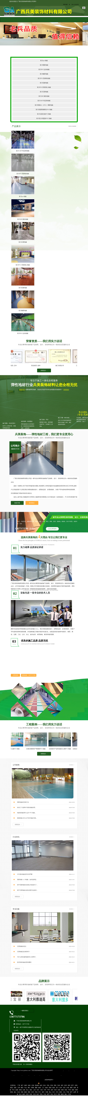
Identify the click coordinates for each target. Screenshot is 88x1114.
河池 (51, 1085)
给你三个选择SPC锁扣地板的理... (26, 807)
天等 (45, 1090)
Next (82, 35)
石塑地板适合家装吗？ (23, 951)
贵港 (55, 1085)
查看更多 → (44, 370)
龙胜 (74, 1087)
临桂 (53, 1087)
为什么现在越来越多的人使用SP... (26, 957)
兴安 (64, 1087)
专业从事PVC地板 (58, 1070)
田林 (22, 1092)
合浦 (24, 1090)
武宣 (27, 1094)
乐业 (18, 1092)
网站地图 (65, 4)
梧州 (69, 1085)
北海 (32, 1085)
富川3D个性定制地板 (44, 100)
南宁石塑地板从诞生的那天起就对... (27, 890)
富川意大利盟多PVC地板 (44, 118)
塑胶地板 (66, 1070)
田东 (66, 1090)
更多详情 (17, 503)
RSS (69, 4)
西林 (29, 1092)
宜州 (32, 1092)
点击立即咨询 (52, 529)
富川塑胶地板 (44, 65)
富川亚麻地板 (44, 83)
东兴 (38, 1090)
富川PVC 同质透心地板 (23, 265)
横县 (11, 1087)
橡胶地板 (71, 1070)
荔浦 (17, 1090)
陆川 (38, 1094)
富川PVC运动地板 (44, 69)
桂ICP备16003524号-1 (31, 1083)
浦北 (31, 1090)
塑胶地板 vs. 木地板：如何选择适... (27, 879)
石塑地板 (37, 1075)
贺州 (65, 1085)
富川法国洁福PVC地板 (44, 114)
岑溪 (69, 1094)
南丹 (43, 1092)
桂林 (29, 1085)
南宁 (22, 1085)
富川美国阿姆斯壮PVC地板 (44, 109)
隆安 (22, 1087)
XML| (72, 4)
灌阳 (71, 1087)
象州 (24, 1094)
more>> (71, 765)
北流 (34, 1094)
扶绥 (59, 1090)
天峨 (46, 1092)
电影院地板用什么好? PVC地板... (26, 812)
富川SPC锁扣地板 (44, 96)
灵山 (27, 1090)
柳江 (29, 1087)
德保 (73, 1090)
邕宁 (72, 1085)
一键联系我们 (24, 1010)
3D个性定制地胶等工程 (54, 1075)
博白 (41, 1094)
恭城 (20, 1090)
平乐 (13, 1090)
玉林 (58, 1085)
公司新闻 (16, 765)
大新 (41, 1090)
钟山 (52, 1094)
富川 (55, 1094)
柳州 (25, 1085)
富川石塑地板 (44, 91)
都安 (60, 1092)
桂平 (71, 1092)
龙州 (52, 1090)
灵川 (57, 1087)
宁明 (48, 1090)
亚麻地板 (31, 1075)
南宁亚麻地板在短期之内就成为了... (27, 885)
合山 (20, 1094)
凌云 (15, 1092)
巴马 (57, 1092)
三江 (43, 1087)
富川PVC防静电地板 (44, 78)
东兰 (53, 1092)
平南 (67, 1092)
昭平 (48, 1094)
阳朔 (50, 1087)
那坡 (11, 1092)
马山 (25, 1087)
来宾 (62, 1085)
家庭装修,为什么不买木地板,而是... (27, 818)
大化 (64, 1092)
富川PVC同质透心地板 (44, 87)
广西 (18, 1085)
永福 (67, 1087)
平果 (69, 1090)
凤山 (50, 1092)
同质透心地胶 (18, 1075)
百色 (48, 1085)
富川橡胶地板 (44, 74)
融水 (46, 1087)
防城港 (37, 1085)
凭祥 (55, 1090)
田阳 (62, 1090)
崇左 (44, 1085)
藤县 (62, 1094)
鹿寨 (36, 1087)
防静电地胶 (25, 1075)
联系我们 (32, 503)
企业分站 (76, 4)
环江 (39, 1092)
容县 (31, 1094)
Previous (6, 35)
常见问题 (16, 909)
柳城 (32, 1087)
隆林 (25, 1092)
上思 (34, 1090)
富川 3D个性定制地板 (22, 151)
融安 (39, 1087)
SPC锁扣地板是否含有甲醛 (24, 874)
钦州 (41, 1085)
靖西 (76, 1090)
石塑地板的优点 (21, 946)
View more (72, 126)
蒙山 (66, 1094)
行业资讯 (16, 837)
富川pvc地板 (44, 60)
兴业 (45, 1094)
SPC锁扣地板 (43, 1075)
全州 (60, 1087)
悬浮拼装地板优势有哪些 (24, 962)
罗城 (36, 1092)
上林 (18, 1087)
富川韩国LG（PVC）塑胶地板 (44, 105)
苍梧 (59, 1094)
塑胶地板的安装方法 (23, 802)
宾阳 (15, 1087)
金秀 (74, 1092)
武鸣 (76, 1085)
